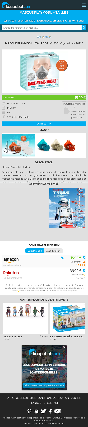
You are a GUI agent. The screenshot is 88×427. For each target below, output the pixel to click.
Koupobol (18, 5)
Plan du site (37, 402)
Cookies (76, 397)
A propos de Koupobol (21, 397)
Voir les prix (44, 123)
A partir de (8, 97)
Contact (52, 402)
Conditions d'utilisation (53, 397)
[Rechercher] (84, 27)
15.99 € (80, 97)
